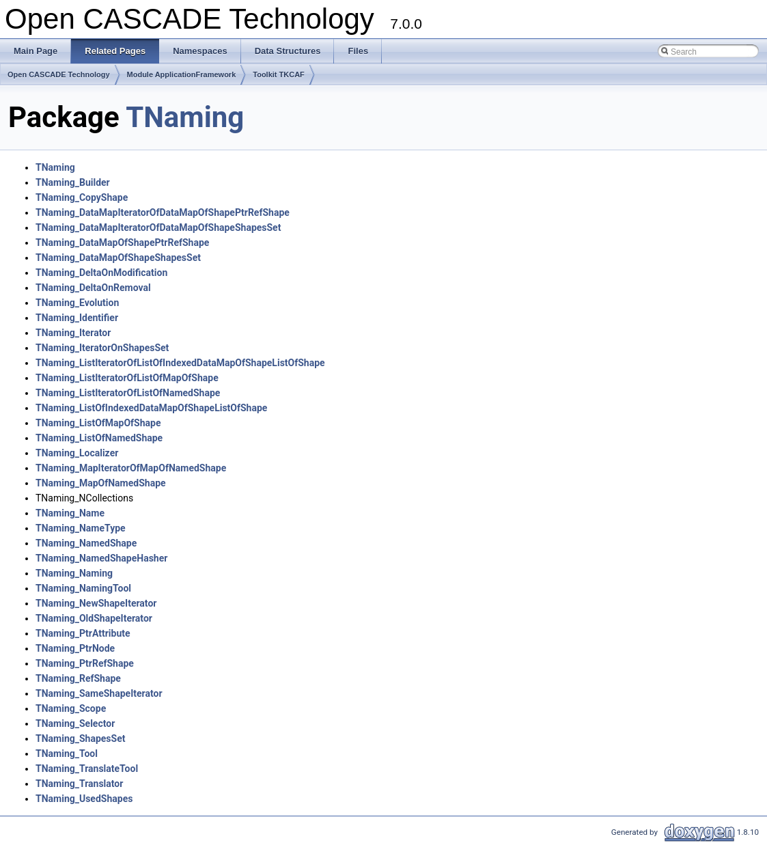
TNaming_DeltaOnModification (101, 272)
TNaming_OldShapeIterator (94, 618)
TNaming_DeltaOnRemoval (93, 287)
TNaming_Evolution (77, 302)
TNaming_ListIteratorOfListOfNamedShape (128, 392)
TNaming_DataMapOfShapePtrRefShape (122, 242)
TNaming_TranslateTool (87, 768)
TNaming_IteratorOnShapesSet (102, 347)
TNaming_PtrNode (75, 648)
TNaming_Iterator (73, 332)
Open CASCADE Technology (59, 74)
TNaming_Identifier (77, 317)
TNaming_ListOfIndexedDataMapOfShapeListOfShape (151, 407)
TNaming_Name (70, 513)
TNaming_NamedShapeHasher (101, 558)
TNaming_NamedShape (86, 543)
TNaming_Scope (71, 708)
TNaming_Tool (67, 753)
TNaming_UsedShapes (84, 798)
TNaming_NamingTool (83, 588)
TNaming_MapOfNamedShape (101, 483)
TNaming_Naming (74, 573)
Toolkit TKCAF (279, 74)
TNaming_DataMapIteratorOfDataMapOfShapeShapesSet (158, 227)
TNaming (185, 117)
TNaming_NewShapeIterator (96, 603)
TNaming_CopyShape (82, 197)
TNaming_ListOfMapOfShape (98, 422)
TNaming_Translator (79, 783)
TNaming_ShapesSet (80, 738)
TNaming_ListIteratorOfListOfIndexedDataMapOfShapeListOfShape (180, 362)
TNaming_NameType (81, 528)
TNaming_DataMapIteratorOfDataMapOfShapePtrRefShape (163, 212)
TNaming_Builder (73, 182)
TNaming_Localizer (77, 452)
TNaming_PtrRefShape (85, 663)
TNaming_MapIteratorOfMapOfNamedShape (131, 467)
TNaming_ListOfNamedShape (99, 437)
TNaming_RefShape (78, 678)
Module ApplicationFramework (181, 74)
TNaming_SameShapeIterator (99, 693)
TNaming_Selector (75, 723)
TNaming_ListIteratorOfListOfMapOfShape (127, 377)
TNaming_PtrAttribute (83, 633)
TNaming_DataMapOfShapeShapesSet (118, 257)
